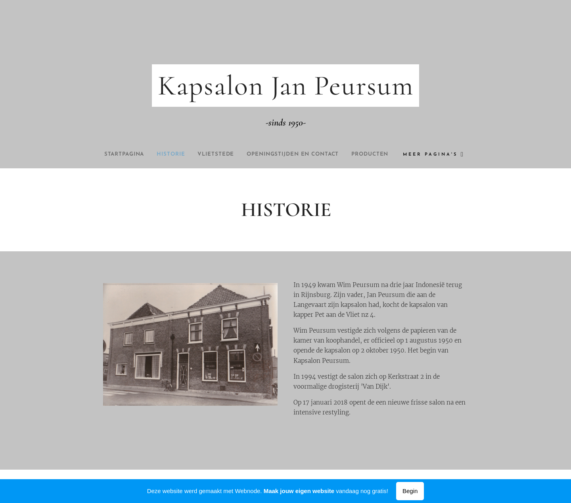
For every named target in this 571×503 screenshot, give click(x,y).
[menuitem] (138, 154)
